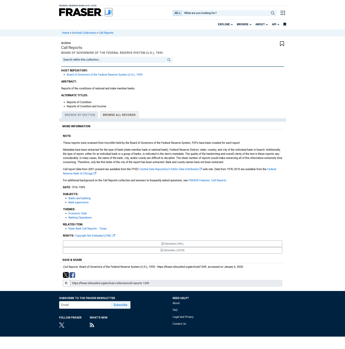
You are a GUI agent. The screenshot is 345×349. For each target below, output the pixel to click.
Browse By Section (80, 115)
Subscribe (120, 305)
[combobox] (225, 13)
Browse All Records (119, 115)
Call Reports (106, 32)
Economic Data (77, 213)
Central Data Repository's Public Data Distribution (169, 169)
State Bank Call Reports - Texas (87, 228)
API (274, 24)
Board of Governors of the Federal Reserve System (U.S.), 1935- (105, 74)
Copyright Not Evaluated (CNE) (93, 235)
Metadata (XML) (172, 243)
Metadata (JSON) (172, 250)
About (260, 24)
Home (65, 32)
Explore (224, 24)
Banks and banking (79, 198)
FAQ (175, 310)
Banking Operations (80, 217)
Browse (242, 24)
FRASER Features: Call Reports (207, 180)
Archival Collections (84, 32)
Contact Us (179, 323)
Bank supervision (78, 202)
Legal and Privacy (183, 317)
